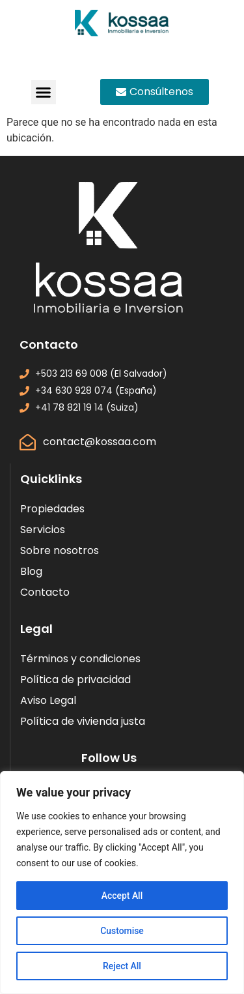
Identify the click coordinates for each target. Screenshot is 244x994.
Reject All (122, 966)
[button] (43, 92)
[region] (122, 882)
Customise (122, 931)
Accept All (122, 895)
